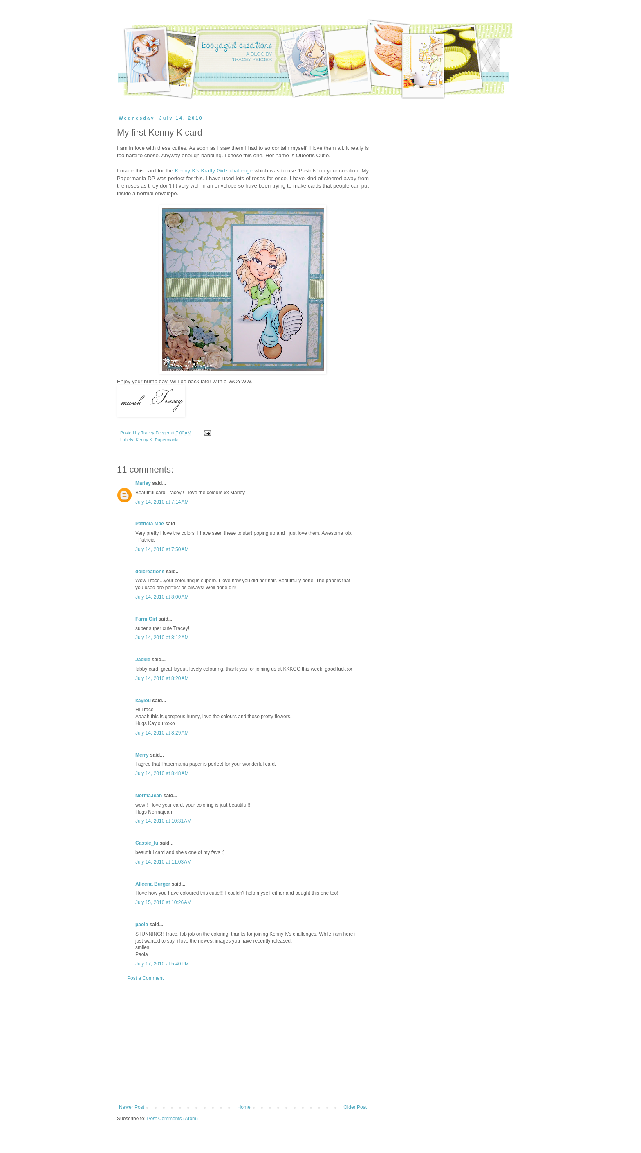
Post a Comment (145, 978)
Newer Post (131, 1107)
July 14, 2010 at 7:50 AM (161, 549)
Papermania (167, 439)
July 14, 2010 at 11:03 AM (163, 862)
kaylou (143, 700)
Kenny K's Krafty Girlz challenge (214, 170)
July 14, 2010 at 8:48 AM (161, 773)
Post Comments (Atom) (172, 1118)
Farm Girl (146, 619)
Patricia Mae (149, 524)
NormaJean (148, 795)
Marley (143, 483)
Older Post (355, 1107)
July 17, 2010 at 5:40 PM (162, 964)
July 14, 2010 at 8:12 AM (161, 637)
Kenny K (144, 439)
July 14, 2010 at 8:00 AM (161, 597)
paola (141, 924)
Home (244, 1107)
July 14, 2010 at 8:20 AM (161, 678)
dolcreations (149, 571)
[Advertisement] (243, 1043)
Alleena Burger (152, 884)
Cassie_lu (146, 843)
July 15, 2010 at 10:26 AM (163, 902)
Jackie (142, 659)
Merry (142, 755)
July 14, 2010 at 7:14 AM (161, 502)
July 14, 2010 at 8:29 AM (161, 733)
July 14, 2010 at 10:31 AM (163, 821)
